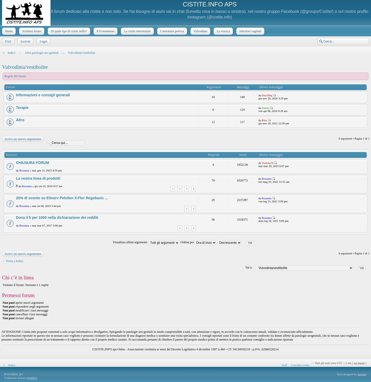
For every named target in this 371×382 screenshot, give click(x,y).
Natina (265, 107)
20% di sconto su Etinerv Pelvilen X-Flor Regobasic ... (62, 198)
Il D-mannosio (105, 31)
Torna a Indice (14, 261)
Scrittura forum (31, 31)
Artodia (362, 374)
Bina (264, 120)
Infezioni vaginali (249, 31)
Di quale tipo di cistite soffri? (68, 31)
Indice (11, 53)
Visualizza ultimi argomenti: (146, 242)
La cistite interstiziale (136, 31)
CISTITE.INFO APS (210, 4)
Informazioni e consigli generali (43, 95)
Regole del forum (15, 76)
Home (8, 31)
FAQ (7, 41)
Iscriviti (25, 41)
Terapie (22, 108)
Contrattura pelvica (171, 31)
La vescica (223, 31)
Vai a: (248, 267)
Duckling (267, 95)
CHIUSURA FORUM (32, 163)
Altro (20, 120)
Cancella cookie (300, 365)
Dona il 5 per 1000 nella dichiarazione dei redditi (57, 217)
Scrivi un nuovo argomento (22, 139)
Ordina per (199, 242)
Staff (284, 365)
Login (43, 41)
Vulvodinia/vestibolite (81, 53)
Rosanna (24, 170)
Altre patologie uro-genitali (41, 53)
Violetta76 (268, 162)
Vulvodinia (199, 31)
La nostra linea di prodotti (38, 178)
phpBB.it (32, 377)
